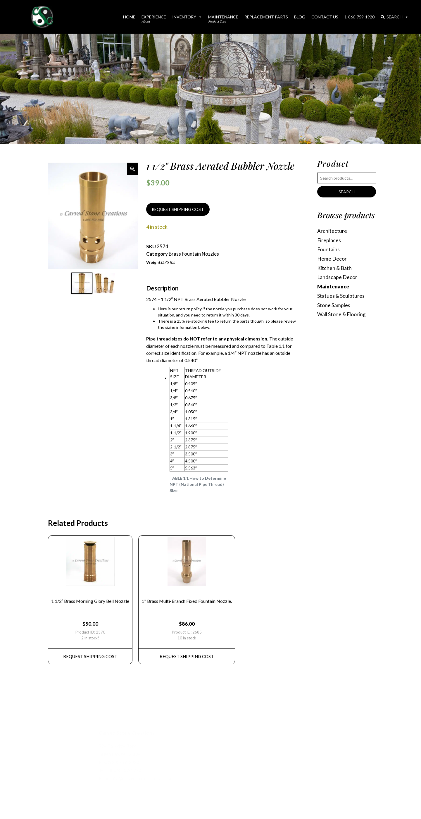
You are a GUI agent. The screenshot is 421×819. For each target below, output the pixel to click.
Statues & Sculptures (341, 296)
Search (394, 16)
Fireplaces (329, 240)
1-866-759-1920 (359, 16)
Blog (299, 16)
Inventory (187, 16)
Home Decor (332, 259)
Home (129, 16)
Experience (154, 18)
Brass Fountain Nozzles (194, 254)
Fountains (328, 249)
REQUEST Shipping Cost (90, 656)
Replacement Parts (266, 16)
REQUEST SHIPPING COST (178, 209)
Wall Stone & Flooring (341, 314)
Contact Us (324, 16)
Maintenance (223, 18)
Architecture (332, 231)
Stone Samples (333, 305)
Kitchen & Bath (334, 268)
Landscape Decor (337, 277)
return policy (190, 308)
